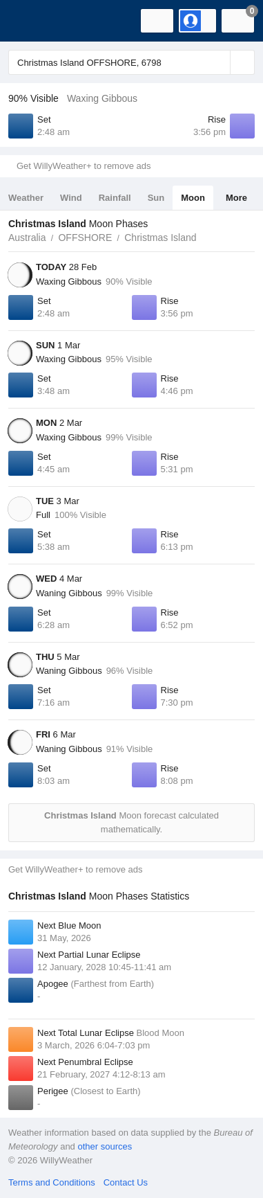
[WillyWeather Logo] (31, 20)
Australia (27, 237)
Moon (193, 198)
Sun (156, 198)
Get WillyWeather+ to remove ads (83, 166)
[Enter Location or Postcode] (131, 62)
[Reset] (218, 62)
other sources (104, 1146)
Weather (25, 198)
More (236, 198)
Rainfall (115, 198)
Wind (71, 198)
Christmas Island (160, 237)
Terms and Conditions (51, 1182)
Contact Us (126, 1182)
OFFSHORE (85, 237)
